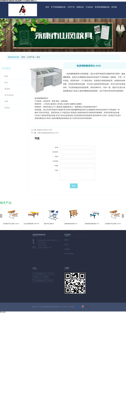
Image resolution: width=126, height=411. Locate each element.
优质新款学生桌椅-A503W (11, 223)
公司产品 (71, 7)
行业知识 (89, 7)
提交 (74, 186)
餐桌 (6, 76)
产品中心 (50, 273)
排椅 (6, 101)
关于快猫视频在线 (58, 7)
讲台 (38, 57)
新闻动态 (80, 7)
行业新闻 (45, 277)
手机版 (87, 307)
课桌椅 (7, 89)
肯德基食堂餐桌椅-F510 (92, 223)
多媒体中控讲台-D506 (44, 130)
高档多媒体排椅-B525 (70, 223)
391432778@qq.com (44, 247)
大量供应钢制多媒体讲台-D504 (48, 133)
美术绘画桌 (9, 95)
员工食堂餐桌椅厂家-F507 (31, 223)
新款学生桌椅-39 (49, 223)
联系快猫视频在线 (102, 7)
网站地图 (2, 312)
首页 (47, 7)
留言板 (114, 7)
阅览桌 (7, 108)
